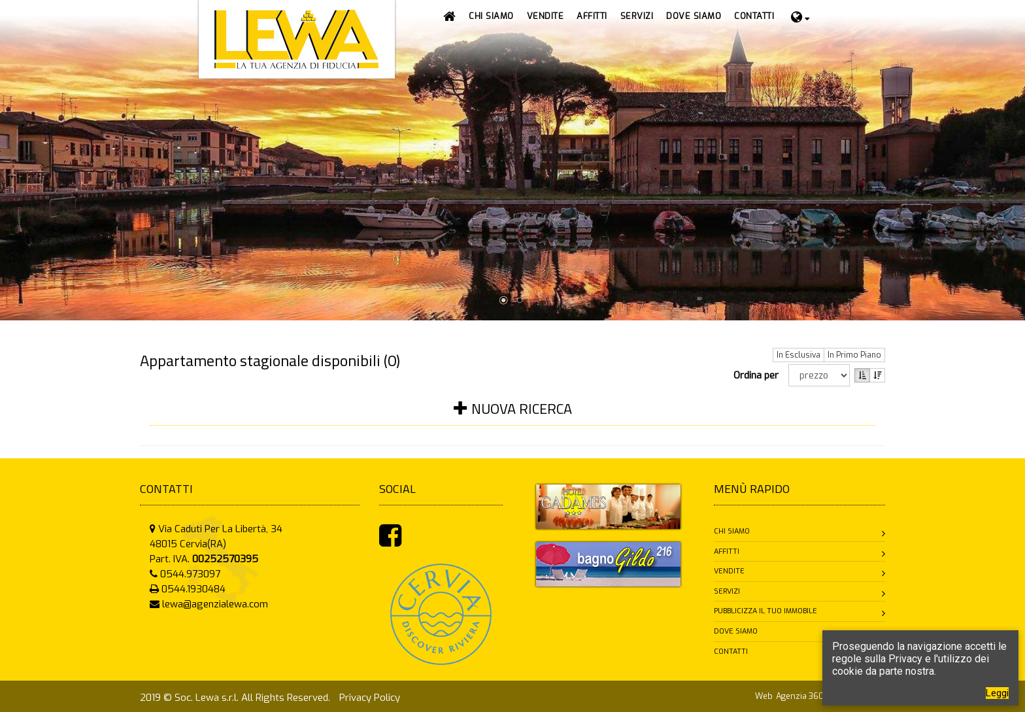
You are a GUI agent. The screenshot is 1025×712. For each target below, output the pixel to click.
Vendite (729, 571)
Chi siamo (732, 531)
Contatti (731, 651)
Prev (11, 149)
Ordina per (758, 375)
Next (1014, 149)
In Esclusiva (798, 355)
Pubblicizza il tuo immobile (765, 611)
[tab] (512, 416)
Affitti (726, 551)
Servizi (727, 591)
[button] (545, 16)
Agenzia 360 (801, 696)
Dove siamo (736, 631)
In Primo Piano (854, 355)
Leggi (997, 693)
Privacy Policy (369, 697)
